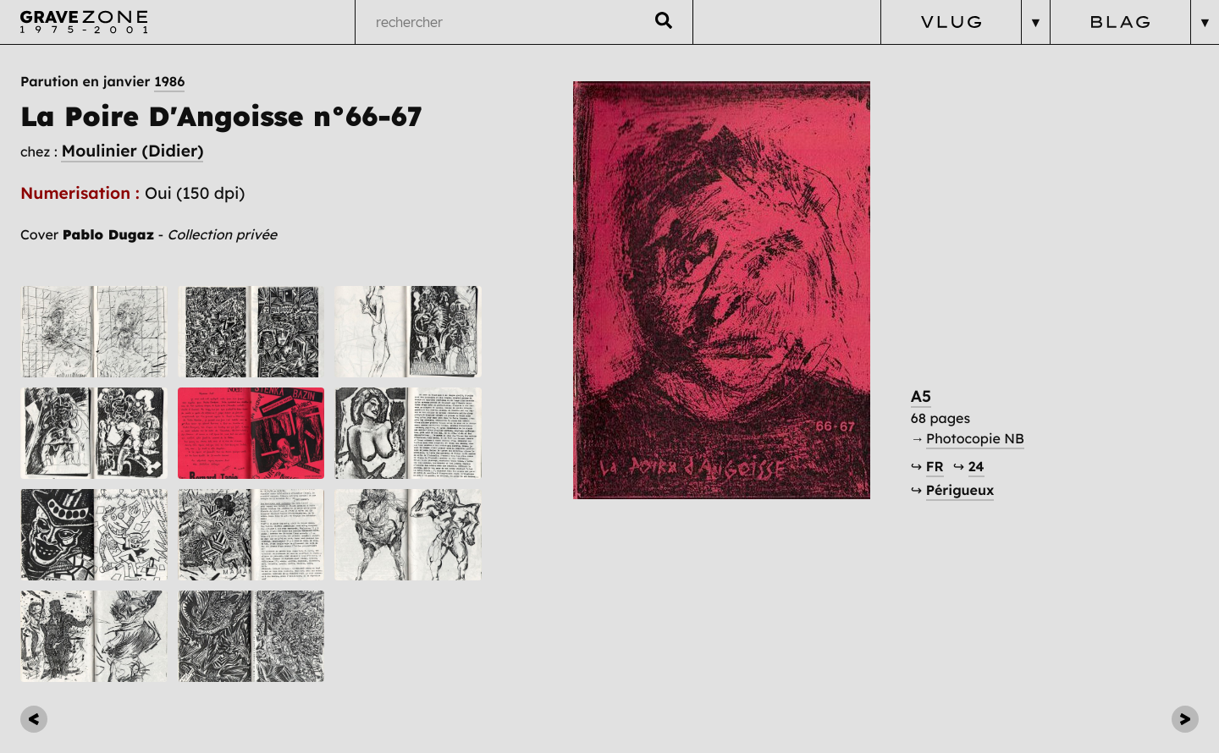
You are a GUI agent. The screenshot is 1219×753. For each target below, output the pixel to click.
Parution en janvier (102, 82)
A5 (921, 396)
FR (935, 467)
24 (976, 467)
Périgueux (960, 490)
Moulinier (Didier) (132, 150)
